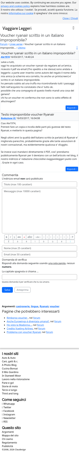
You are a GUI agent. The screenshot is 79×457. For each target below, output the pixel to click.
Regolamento (9, 442)
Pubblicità (7, 446)
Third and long (10, 393)
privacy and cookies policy (15, 6)
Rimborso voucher (17, 317)
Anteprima (22, 289)
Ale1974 (5, 57)
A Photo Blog (9, 365)
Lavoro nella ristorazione (16, 379)
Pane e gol (8, 382)
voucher (54, 306)
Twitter (6, 407)
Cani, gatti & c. (10, 361)
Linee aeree (16, 44)
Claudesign (20, 449)
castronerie (23, 306)
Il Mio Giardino (10, 372)
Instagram (8, 414)
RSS (5, 421)
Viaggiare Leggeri (17, 28)
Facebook (8, 411)
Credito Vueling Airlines (20, 328)
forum (36, 317)
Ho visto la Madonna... (19, 325)
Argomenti (8, 432)
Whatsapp (8, 403)
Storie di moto (10, 386)
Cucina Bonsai (10, 368)
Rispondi (72, 107)
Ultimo (21, 47)
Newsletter (9, 418)
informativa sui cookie (21, 13)
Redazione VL (8, 118)
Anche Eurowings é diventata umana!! (28, 321)
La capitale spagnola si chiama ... (20, 271)
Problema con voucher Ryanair (24, 332)
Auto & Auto (9, 357)
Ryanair (44, 306)
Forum (3, 44)
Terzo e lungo (9, 390)
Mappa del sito (10, 435)
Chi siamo (7, 439)
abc (19, 237)
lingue (34, 306)
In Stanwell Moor (11, 375)
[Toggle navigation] (73, 28)
